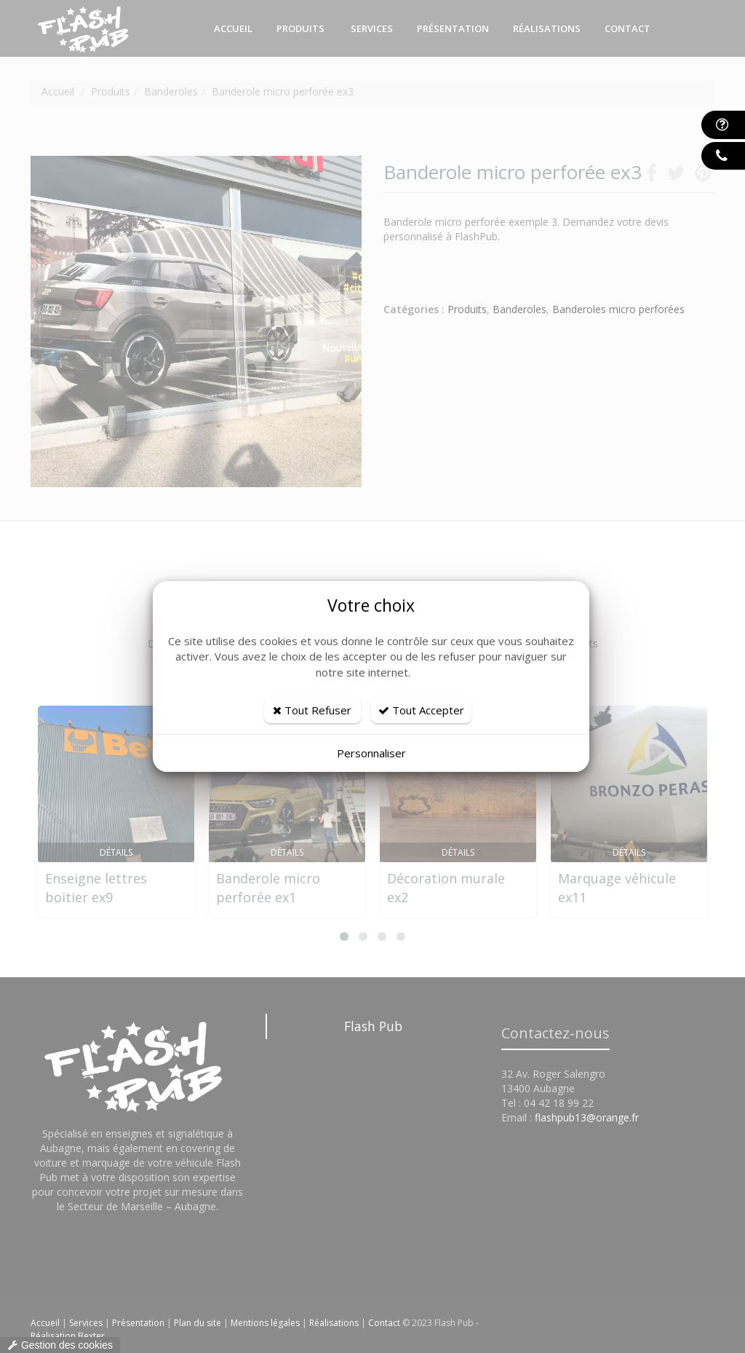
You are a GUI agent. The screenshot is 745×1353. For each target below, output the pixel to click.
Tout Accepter (421, 710)
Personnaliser (371, 753)
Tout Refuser (312, 710)
